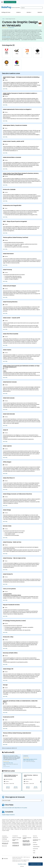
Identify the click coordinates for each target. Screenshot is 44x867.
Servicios (29, 12)
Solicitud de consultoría (15, 843)
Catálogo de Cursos (5, 12)
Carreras (35, 848)
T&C (34, 852)
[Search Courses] (32, 8)
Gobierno (18, 12)
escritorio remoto (6, 37)
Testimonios (36, 846)
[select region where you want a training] (22, 800)
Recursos (4, 846)
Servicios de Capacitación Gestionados (26, 841)
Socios (34, 842)
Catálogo (4, 839)
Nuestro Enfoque (16, 837)
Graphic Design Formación (10, 18)
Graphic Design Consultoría (8, 814)
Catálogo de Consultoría (15, 846)
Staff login (22, 866)
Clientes (35, 844)
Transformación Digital (27, 838)
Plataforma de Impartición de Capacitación (27, 844)
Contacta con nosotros (35, 864)
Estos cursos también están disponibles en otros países (14, 807)
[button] (40, 781)
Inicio (3, 18)
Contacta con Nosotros (10, 2)
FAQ (34, 850)
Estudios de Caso (15, 840)
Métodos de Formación (5, 843)
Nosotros (40, 12)
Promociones (5, 841)
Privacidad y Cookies (22, 864)
